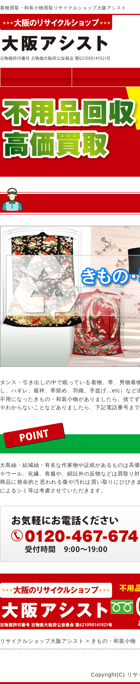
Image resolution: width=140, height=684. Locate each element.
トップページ (36, 76)
